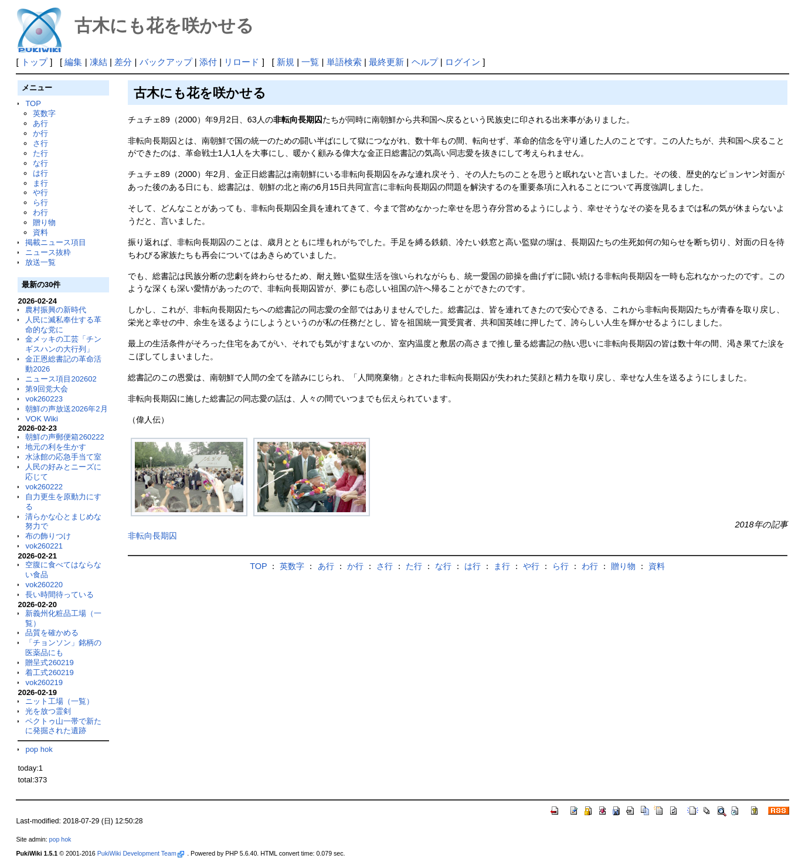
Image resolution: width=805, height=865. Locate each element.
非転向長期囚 (152, 535)
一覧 (310, 62)
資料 (40, 232)
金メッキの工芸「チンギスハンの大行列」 (63, 344)
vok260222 (44, 486)
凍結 (98, 62)
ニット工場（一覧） (59, 701)
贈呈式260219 (49, 662)
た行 (40, 153)
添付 (208, 62)
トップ (34, 62)
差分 (123, 62)
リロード (241, 62)
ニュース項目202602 (60, 378)
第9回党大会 (46, 388)
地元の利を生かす (55, 446)
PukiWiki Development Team (140, 853)
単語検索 (344, 62)
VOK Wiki (41, 418)
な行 (40, 163)
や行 (40, 192)
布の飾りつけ (48, 536)
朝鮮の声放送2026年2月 (66, 408)
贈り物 (44, 222)
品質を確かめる (52, 632)
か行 (40, 133)
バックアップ (166, 62)
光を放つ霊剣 (48, 711)
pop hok (38, 749)
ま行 (40, 183)
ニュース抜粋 (48, 252)
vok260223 (44, 398)
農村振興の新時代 (55, 309)
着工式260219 (49, 672)
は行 (40, 173)
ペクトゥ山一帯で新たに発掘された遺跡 (63, 726)
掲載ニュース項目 (55, 242)
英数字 (44, 113)
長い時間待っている (59, 594)
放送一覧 (40, 262)
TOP (32, 103)
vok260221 (44, 546)
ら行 (40, 202)
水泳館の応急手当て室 (63, 456)
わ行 (40, 212)
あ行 (40, 123)
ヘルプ (425, 62)
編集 (73, 62)
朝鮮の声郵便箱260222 (64, 437)
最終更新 (386, 62)
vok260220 (44, 584)
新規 (285, 62)
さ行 (40, 143)
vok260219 (44, 682)
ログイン (462, 62)
